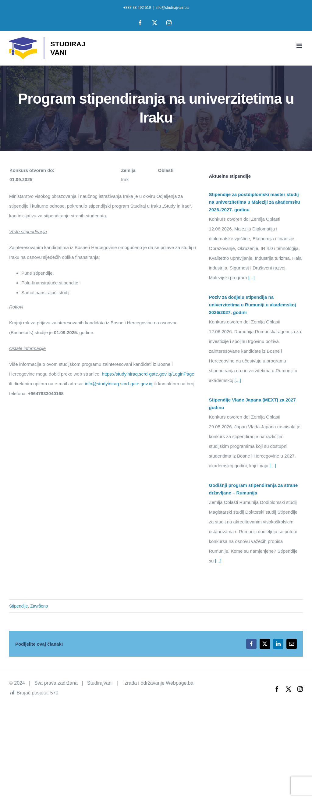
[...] (251, 277)
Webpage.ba (179, 683)
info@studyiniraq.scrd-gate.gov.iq (118, 383)
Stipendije (18, 606)
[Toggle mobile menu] (299, 46)
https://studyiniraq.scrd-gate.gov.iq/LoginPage (148, 373)
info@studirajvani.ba (172, 7)
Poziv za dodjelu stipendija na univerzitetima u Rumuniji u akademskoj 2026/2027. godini (252, 304)
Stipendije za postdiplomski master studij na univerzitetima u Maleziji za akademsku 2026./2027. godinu (254, 202)
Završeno (39, 606)
